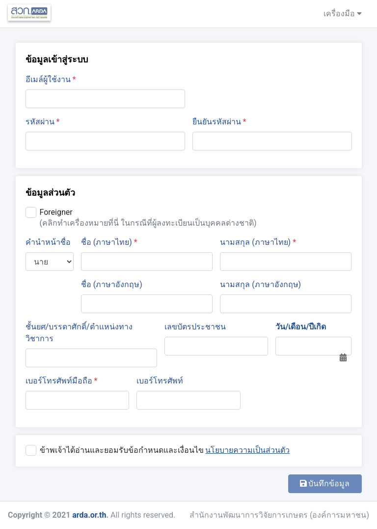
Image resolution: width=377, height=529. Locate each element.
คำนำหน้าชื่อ (48, 242)
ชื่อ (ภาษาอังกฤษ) (111, 284)
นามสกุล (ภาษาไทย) (258, 242)
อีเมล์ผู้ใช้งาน (51, 79)
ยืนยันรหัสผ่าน (219, 121)
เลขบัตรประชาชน (195, 326)
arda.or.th (89, 515)
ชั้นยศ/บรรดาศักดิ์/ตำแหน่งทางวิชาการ (79, 332)
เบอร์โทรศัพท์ (159, 380)
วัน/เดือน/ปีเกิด (300, 326)
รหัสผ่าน (43, 121)
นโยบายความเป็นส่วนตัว (247, 450)
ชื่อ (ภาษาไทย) (109, 242)
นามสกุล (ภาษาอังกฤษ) (260, 284)
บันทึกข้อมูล (325, 483)
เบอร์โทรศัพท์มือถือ (62, 380)
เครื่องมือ (342, 13)
